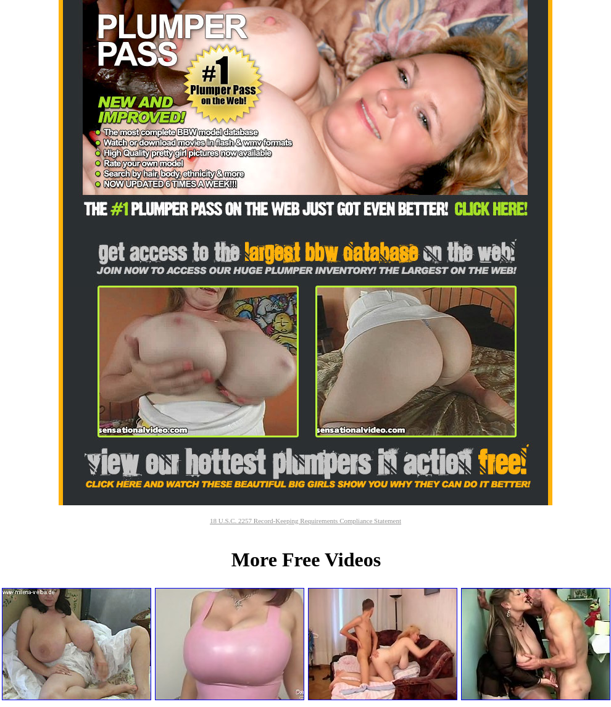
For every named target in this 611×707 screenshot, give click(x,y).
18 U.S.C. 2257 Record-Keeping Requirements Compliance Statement (305, 520)
